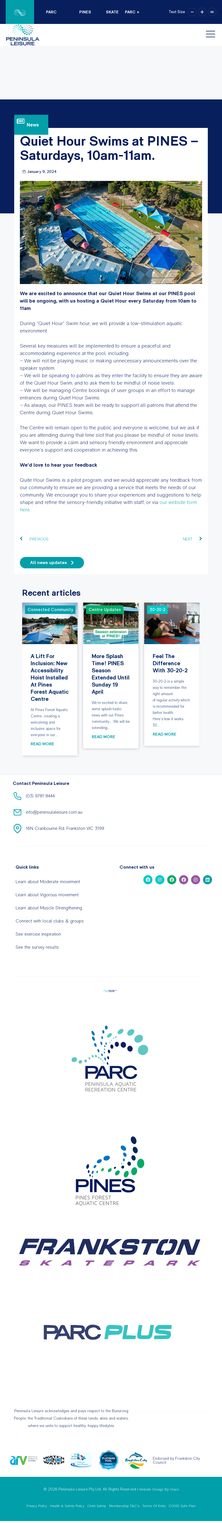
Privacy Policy (36, 1506)
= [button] (212, 12)
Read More (42, 744)
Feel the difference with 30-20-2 (172, 623)
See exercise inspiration (38, 934)
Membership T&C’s (124, 1506)
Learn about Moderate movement (48, 881)
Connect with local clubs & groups (50, 921)
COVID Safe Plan (182, 1506)
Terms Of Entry (154, 1506)
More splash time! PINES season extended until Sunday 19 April (111, 623)
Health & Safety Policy (67, 1506)
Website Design (151, 1489)
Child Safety (96, 1506)
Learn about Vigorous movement (47, 894)
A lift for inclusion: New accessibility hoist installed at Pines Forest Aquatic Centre (50, 623)
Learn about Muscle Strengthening (49, 907)
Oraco (174, 1489)
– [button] (192, 12)
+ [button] (202, 12)
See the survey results (37, 947)
